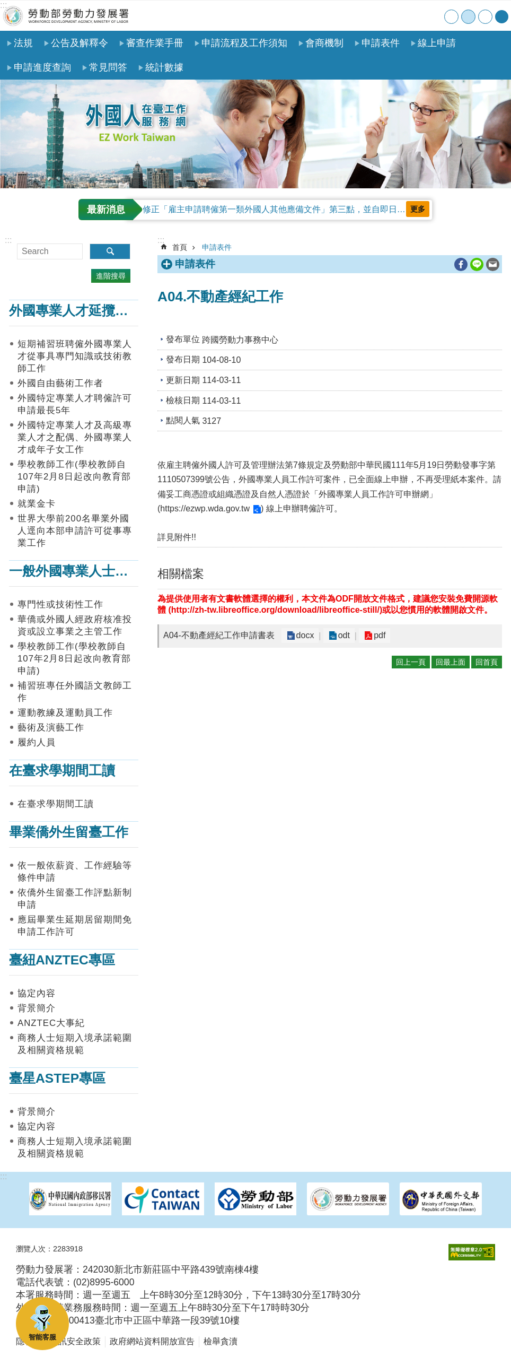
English (433, 15)
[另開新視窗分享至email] (492, 264)
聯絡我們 (411, 15)
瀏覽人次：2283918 (49, 1249)
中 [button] (468, 17)
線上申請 (437, 43)
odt (339, 635)
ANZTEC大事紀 (51, 1023)
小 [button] (451, 17)
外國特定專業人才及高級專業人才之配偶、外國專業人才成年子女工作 (74, 437)
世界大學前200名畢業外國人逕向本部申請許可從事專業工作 (74, 531)
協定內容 (36, 993)
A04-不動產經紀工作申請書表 (219, 635)
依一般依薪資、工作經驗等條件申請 (74, 871)
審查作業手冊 (154, 43)
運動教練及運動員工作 (65, 713)
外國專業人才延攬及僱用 (82, 310)
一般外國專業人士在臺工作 (88, 571)
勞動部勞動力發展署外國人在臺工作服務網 (66, 16)
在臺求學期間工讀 (62, 770)
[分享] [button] (501, 16)
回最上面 (450, 662)
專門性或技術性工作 (60, 604)
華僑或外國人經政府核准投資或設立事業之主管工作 (74, 625)
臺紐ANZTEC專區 (62, 960)
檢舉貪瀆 (220, 1341)
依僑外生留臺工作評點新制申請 (74, 899)
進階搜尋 (111, 276)
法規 (23, 43)
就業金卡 (36, 504)
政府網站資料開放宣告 (152, 1341)
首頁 (368, 15)
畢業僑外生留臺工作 (68, 832)
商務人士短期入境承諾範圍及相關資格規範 (74, 1044)
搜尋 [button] (110, 251)
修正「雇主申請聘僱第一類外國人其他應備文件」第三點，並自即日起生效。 (287, 209)
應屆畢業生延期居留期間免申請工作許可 (74, 926)
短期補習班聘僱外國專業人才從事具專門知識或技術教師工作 (74, 356)
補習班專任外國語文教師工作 (74, 692)
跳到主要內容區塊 (5, 5)
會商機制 (324, 43)
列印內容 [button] (445, 264)
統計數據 (164, 67)
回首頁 (486, 662)
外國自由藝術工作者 (60, 383)
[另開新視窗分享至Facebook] (461, 264)
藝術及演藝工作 (50, 728)
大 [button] (485, 17)
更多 (417, 209)
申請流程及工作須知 (244, 43)
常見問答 (108, 67)
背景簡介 (36, 1008)
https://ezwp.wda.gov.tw (205, 508)
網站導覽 (390, 15)
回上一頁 (411, 662)
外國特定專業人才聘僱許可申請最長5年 (74, 404)
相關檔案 (180, 573)
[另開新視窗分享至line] (476, 264)
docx (304, 635)
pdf (372, 635)
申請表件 (381, 43)
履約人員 (36, 742)
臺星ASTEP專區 (57, 1078)
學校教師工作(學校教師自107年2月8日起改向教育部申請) (74, 476)
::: (3, 5)
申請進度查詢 (42, 67)
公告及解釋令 (79, 43)
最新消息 (106, 209)
